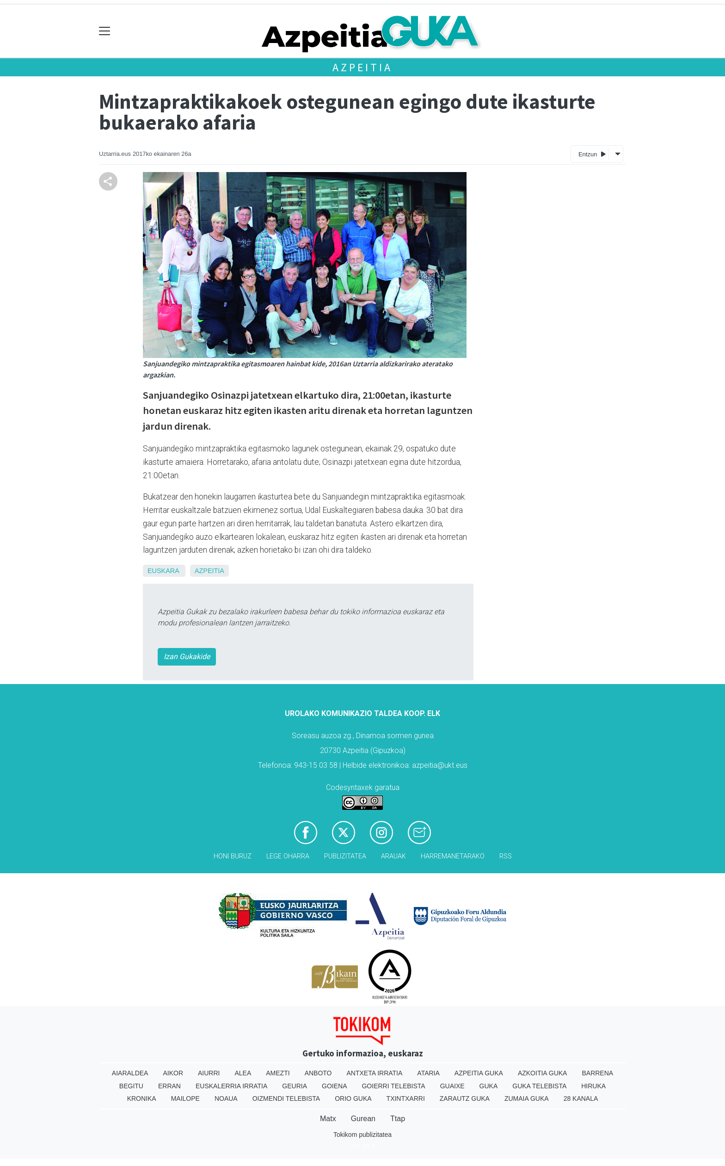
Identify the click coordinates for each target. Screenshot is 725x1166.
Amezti (277, 1073)
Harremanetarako (453, 856)
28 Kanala (581, 1098)
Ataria (428, 1073)
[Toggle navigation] (105, 31)
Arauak (393, 856)
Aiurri (209, 1073)
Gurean (363, 1119)
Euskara (163, 570)
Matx (328, 1119)
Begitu (131, 1086)
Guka (488, 1086)
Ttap (397, 1119)
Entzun (592, 154)
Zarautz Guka (465, 1098)
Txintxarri (406, 1098)
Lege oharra (287, 856)
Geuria (294, 1086)
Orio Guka (353, 1098)
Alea (242, 1073)
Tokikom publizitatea (362, 1134)
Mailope (185, 1098)
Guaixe (452, 1086)
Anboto (318, 1073)
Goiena (334, 1086)
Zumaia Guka (526, 1098)
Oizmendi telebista (286, 1098)
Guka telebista (539, 1086)
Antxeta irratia (375, 1073)
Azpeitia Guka (479, 1073)
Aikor (173, 1073)
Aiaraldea (130, 1073)
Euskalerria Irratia (231, 1086)
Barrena (597, 1073)
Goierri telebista (393, 1086)
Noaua (226, 1098)
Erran (169, 1086)
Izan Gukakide (187, 656)
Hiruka (593, 1086)
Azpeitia (362, 67)
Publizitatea (345, 856)
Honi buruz (233, 856)
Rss (505, 856)
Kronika (141, 1098)
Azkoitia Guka (542, 1073)
